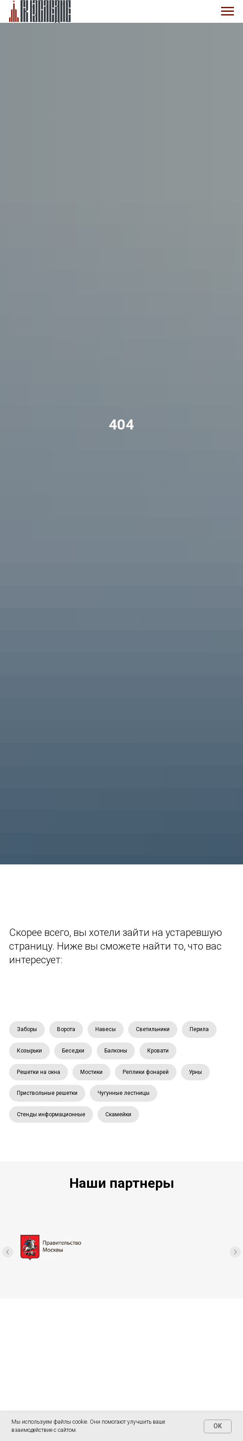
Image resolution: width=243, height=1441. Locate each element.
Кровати (158, 1051)
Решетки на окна (38, 1072)
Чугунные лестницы (124, 1093)
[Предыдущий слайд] (7, 1253)
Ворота (66, 1029)
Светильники (153, 1029)
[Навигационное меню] (227, 11)
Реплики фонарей (146, 1072)
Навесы (105, 1029)
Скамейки (118, 1114)
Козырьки (29, 1051)
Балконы (115, 1051)
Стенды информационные (51, 1114)
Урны (195, 1072)
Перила (199, 1029)
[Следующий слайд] (235, 1253)
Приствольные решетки (47, 1093)
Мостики (91, 1072)
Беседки (73, 1051)
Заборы (27, 1029)
